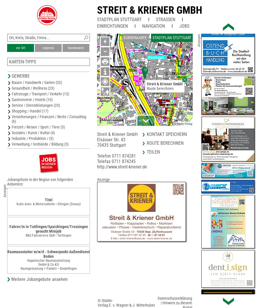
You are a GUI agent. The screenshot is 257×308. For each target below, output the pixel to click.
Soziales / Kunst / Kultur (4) (33, 132)
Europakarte (135, 37)
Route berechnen (160, 88)
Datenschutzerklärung (175, 298)
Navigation (153, 26)
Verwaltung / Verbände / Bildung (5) (40, 144)
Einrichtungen (112, 26)
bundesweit (76, 48)
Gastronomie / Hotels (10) (32, 99)
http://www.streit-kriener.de (122, 167)
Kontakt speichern (167, 134)
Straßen (165, 19)
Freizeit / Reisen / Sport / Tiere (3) (38, 127)
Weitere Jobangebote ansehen (39, 279)
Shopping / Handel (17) (30, 111)
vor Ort (20, 48)
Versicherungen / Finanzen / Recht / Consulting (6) (49, 119)
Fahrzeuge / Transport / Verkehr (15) (40, 94)
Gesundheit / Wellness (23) (33, 88)
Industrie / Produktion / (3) (32, 138)
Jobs (184, 26)
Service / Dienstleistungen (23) (36, 105)
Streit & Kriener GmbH (149, 10)
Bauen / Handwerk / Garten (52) (37, 82)
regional (48, 48)
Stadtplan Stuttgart (119, 19)
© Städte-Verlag (183, 123)
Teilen (153, 152)
